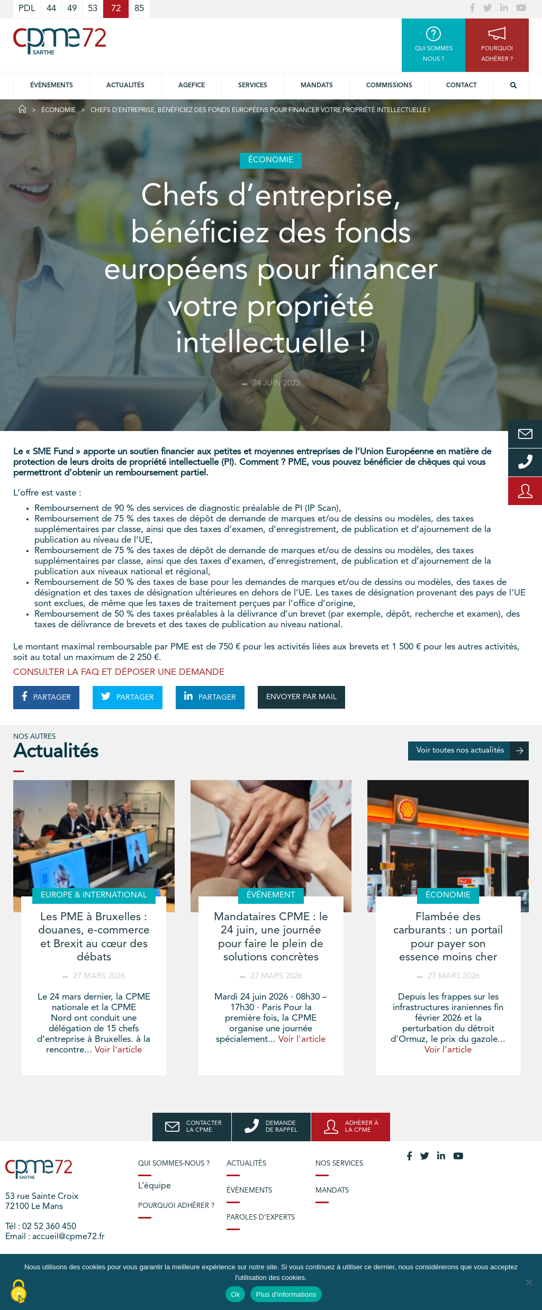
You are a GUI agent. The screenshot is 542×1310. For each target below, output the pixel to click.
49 (72, 8)
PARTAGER (46, 696)
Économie (58, 110)
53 (92, 8)
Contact (461, 86)
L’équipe (154, 1186)
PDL (27, 8)
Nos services (339, 1163)
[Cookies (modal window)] (18, 1292)
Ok (235, 1294)
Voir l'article (118, 1050)
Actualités (125, 86)
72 (116, 8)
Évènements (51, 86)
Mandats (317, 86)
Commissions (389, 86)
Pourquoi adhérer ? (176, 1206)
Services (252, 86)
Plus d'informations (286, 1294)
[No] (528, 1282)
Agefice (191, 86)
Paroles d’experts (261, 1217)
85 (139, 8)
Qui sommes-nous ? (174, 1163)
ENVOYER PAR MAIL (301, 697)
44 (51, 8)
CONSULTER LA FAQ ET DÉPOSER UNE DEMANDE (118, 672)
